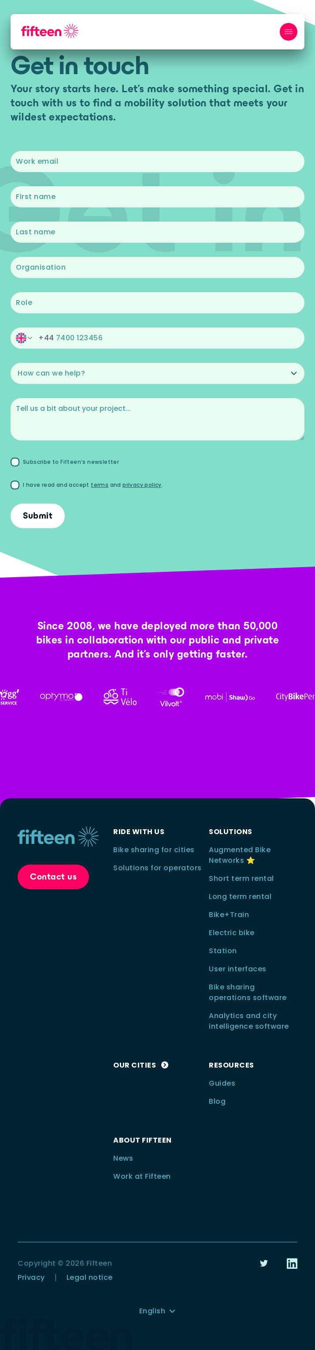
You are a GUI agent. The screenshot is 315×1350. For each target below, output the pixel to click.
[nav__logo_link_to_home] (49, 31)
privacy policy (142, 485)
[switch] (24, 338)
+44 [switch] (46, 338)
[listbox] (157, 373)
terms (99, 485)
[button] (157, 338)
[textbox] (157, 161)
